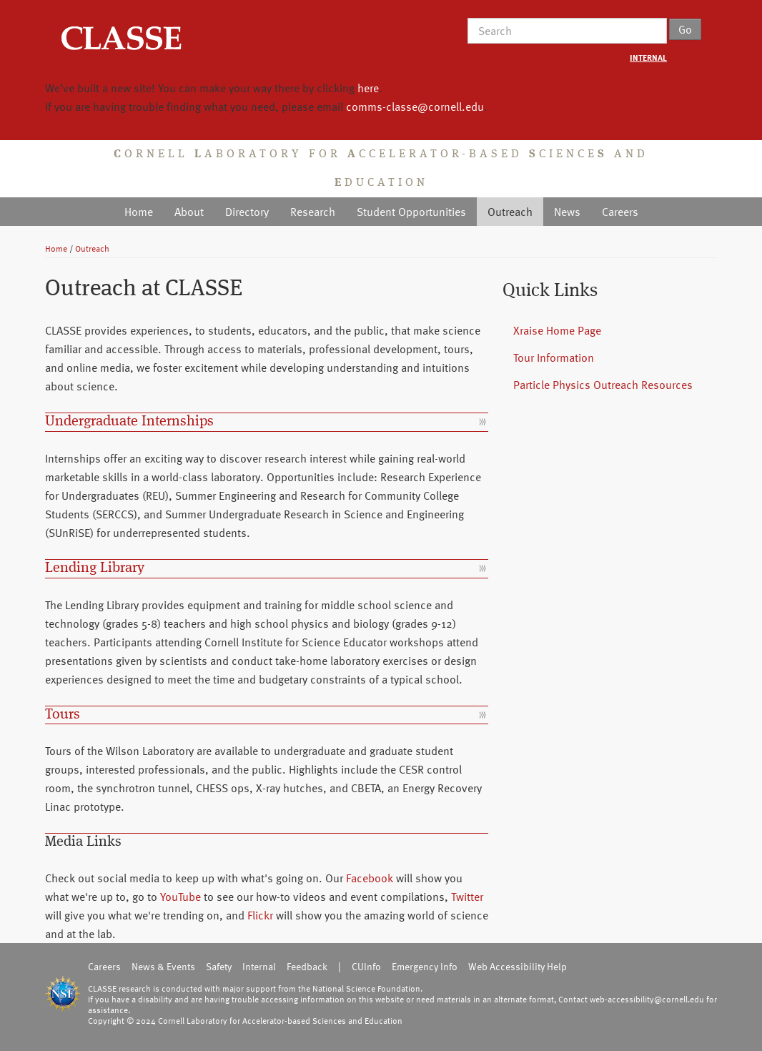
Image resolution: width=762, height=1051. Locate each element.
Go (685, 29)
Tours (62, 715)
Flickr (260, 915)
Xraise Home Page (557, 330)
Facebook (369, 878)
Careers (620, 211)
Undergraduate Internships (129, 422)
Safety (219, 966)
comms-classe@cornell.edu (415, 106)
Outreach (510, 211)
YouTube (180, 896)
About (189, 211)
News (567, 211)
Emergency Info (424, 966)
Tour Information (553, 357)
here (368, 88)
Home (138, 211)
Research (312, 211)
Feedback (307, 966)
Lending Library (94, 568)
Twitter (467, 896)
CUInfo (366, 966)
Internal (259, 966)
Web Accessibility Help (517, 966)
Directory (247, 211)
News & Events (163, 966)
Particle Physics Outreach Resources (603, 384)
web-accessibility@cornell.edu (647, 998)
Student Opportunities (411, 211)
